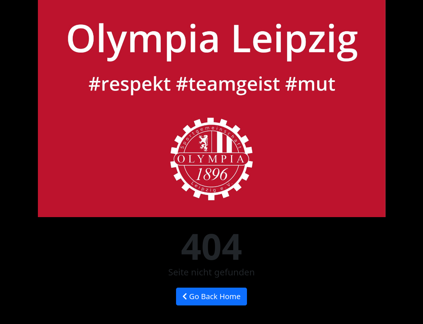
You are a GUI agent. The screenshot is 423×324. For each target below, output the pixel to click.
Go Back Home (211, 296)
